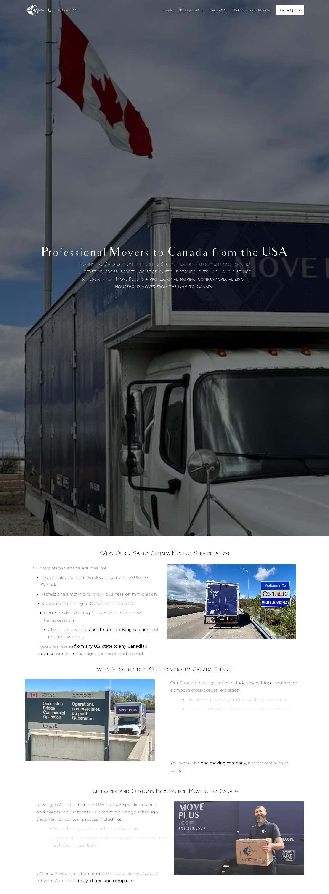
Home (168, 10)
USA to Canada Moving (251, 10)
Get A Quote (290, 10)
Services (218, 10)
